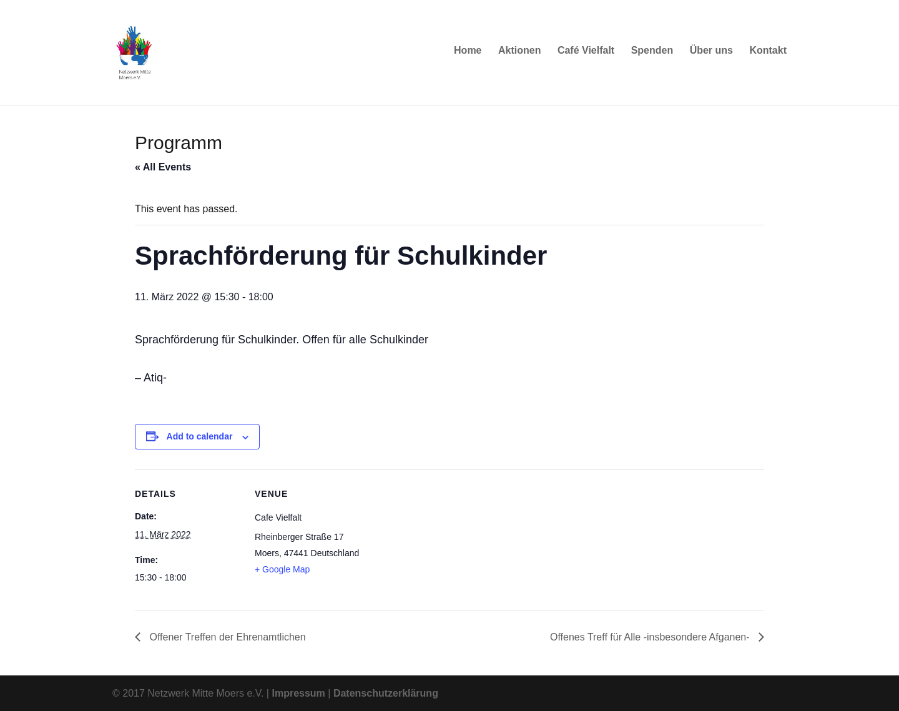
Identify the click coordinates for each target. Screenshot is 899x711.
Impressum (298, 693)
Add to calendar (200, 436)
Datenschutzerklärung (385, 693)
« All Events (163, 167)
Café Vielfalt (586, 54)
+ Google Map (282, 569)
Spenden (652, 54)
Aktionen (519, 54)
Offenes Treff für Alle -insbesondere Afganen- (651, 637)
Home (467, 54)
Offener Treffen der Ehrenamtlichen (226, 637)
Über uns (711, 54)
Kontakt (768, 54)
